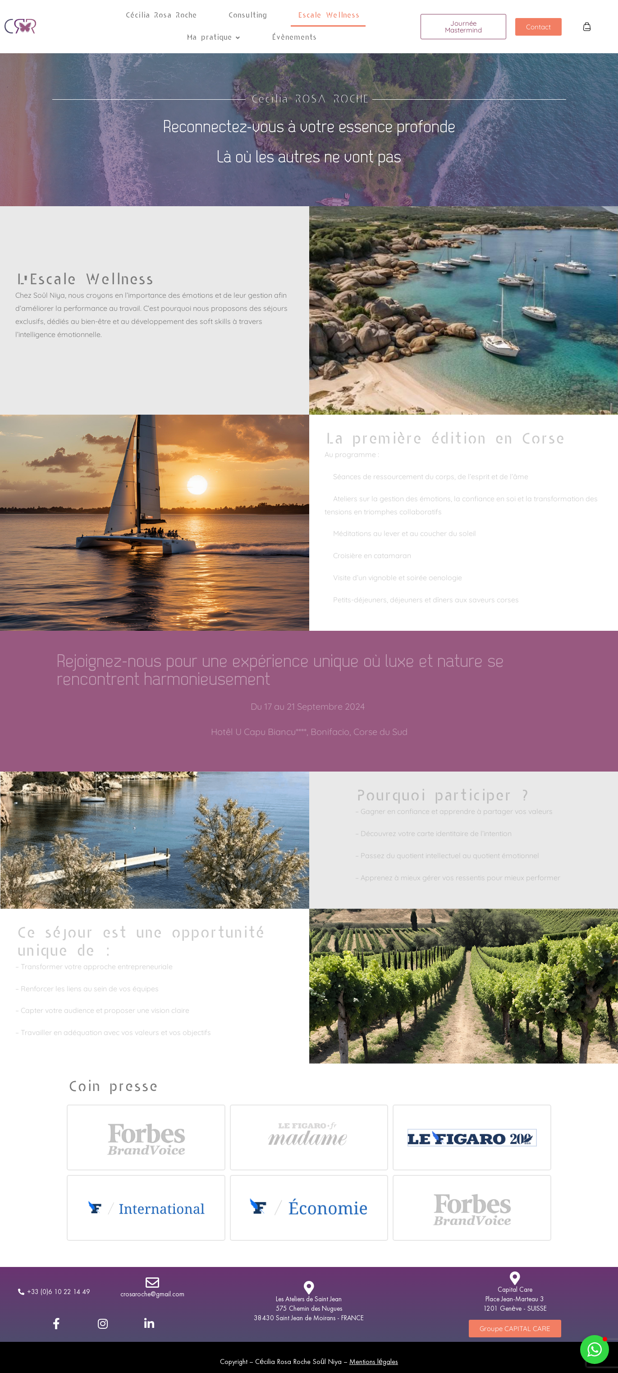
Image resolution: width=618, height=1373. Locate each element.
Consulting (247, 15)
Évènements (293, 37)
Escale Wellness (328, 15)
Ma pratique (213, 37)
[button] (213, 38)
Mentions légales (373, 1361)
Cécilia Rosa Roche (160, 15)
